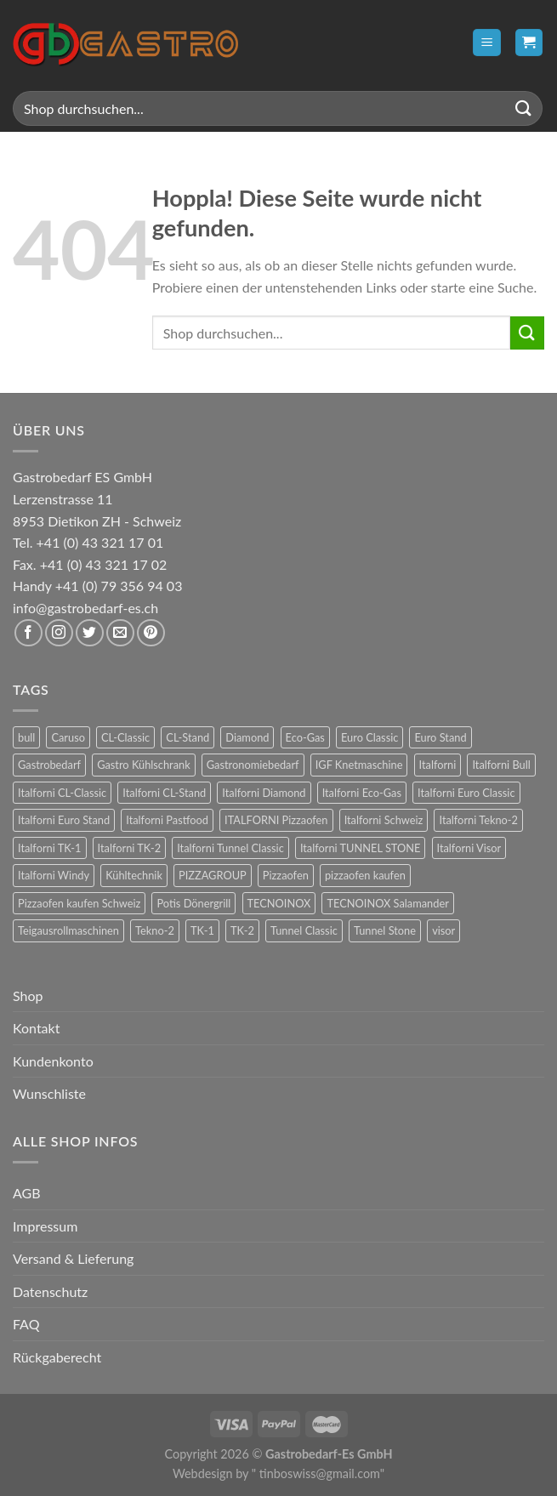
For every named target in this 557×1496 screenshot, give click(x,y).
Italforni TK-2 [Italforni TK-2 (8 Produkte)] (130, 848)
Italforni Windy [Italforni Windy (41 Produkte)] (53, 875)
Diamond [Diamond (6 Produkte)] (247, 737)
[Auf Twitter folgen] (90, 633)
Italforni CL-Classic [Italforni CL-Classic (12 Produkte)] (62, 792)
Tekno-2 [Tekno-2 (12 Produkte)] (154, 930)
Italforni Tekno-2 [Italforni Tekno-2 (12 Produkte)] (478, 820)
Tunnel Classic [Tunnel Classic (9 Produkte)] (304, 930)
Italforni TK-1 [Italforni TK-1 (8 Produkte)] (50, 848)
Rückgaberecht (57, 1357)
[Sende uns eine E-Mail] (120, 633)
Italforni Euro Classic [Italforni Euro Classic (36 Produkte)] (466, 792)
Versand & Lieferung (73, 1258)
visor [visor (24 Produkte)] (443, 930)
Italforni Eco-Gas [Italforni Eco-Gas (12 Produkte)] (361, 792)
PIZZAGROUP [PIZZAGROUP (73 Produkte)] (213, 875)
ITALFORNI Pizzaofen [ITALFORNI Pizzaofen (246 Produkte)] (276, 820)
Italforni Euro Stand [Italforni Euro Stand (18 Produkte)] (64, 820)
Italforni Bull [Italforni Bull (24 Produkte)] (501, 764)
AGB (27, 1193)
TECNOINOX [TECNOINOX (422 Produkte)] (279, 903)
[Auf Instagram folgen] (59, 633)
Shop (28, 995)
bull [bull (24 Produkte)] (26, 737)
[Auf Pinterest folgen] (151, 633)
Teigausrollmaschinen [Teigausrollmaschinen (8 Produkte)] (68, 930)
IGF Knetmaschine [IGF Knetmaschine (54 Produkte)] (359, 764)
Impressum (45, 1226)
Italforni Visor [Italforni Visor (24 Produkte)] (469, 848)
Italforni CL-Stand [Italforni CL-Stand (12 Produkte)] (164, 792)
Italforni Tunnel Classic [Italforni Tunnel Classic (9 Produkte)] (230, 848)
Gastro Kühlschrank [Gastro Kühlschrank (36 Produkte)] (143, 764)
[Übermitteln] (524, 108)
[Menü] (487, 43)
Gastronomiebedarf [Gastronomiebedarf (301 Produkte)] (253, 764)
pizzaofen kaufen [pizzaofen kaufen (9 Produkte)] (365, 875)
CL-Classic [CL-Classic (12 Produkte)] (125, 737)
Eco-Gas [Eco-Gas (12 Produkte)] (305, 737)
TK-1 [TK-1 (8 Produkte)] (202, 930)
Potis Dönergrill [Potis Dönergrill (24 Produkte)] (193, 903)
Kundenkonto (53, 1061)
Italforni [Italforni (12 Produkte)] (438, 764)
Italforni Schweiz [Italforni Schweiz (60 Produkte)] (383, 820)
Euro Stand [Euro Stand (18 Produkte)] (440, 737)
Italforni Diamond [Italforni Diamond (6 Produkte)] (263, 792)
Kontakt (36, 1028)
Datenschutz (50, 1291)
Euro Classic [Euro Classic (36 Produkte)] (369, 737)
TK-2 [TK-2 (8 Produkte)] (242, 930)
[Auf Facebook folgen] (28, 633)
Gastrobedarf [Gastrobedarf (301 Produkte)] (49, 764)
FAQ (26, 1324)
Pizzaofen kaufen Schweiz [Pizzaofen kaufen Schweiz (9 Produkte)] (79, 903)
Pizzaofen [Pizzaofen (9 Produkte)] (286, 875)
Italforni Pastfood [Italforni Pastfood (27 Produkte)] (167, 820)
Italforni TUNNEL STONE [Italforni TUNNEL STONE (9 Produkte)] (360, 848)
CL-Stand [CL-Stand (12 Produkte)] (187, 737)
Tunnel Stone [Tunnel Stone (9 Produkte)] (385, 930)
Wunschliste (49, 1093)
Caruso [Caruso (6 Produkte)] (68, 737)
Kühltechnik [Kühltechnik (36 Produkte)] (133, 875)
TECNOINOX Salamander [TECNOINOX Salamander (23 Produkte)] (387, 903)
